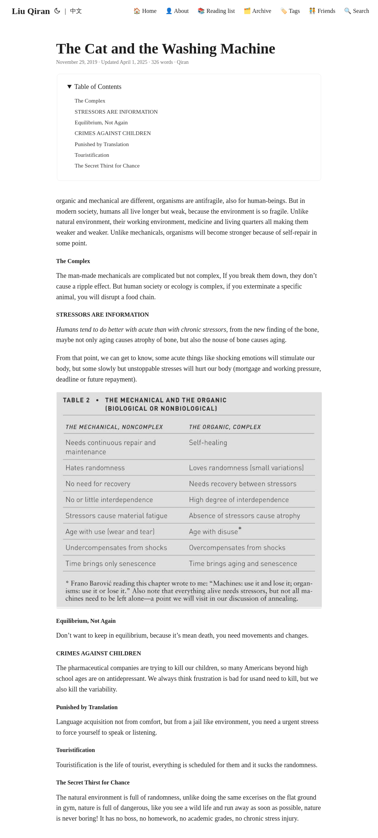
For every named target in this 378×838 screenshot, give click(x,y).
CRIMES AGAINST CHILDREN (113, 133)
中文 (76, 11)
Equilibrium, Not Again (101, 122)
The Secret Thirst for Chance (107, 165)
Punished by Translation (102, 144)
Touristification (92, 155)
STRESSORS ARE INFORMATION (116, 111)
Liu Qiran (31, 11)
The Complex (90, 100)
